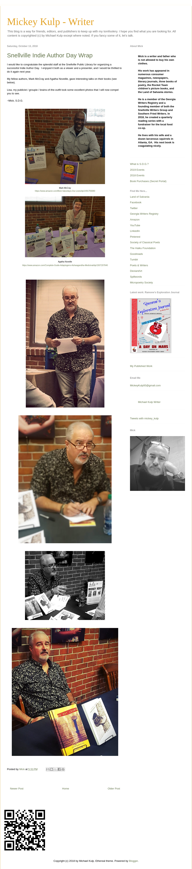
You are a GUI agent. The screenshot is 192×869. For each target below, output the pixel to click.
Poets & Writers (139, 265)
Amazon (135, 219)
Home (65, 788)
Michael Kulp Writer (149, 402)
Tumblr (134, 259)
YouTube (135, 225)
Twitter (134, 208)
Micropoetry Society (141, 282)
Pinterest (135, 236)
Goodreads (136, 253)
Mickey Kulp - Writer (50, 21)
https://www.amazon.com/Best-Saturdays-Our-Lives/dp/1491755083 (65, 191)
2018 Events (137, 175)
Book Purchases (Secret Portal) (148, 181)
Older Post (114, 788)
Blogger (133, 860)
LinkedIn (135, 230)
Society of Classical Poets (145, 242)
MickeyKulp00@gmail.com (145, 385)
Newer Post (16, 788)
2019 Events (137, 169)
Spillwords (136, 276)
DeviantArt (136, 270)
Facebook (135, 202)
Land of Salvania (139, 196)
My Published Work (141, 366)
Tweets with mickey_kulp (144, 418)
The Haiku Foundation (143, 248)
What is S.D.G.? (139, 163)
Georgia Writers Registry (144, 213)
